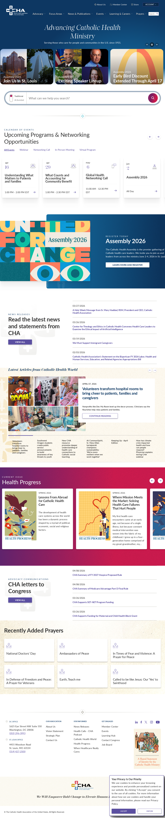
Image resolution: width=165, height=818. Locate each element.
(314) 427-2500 (17, 751)
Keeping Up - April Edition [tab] (119, 441)
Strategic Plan (53, 735)
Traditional (18, 96)
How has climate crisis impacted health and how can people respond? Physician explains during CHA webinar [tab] (144, 448)
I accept (123, 811)
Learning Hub (108, 735)
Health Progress (82, 743)
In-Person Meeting (64, 149)
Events (105, 731)
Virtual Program (88, 149)
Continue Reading (100, 415)
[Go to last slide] (147, 45)
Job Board (107, 744)
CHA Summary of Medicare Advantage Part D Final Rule (100, 588)
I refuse (149, 811)
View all (20, 342)
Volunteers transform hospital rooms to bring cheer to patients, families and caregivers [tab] (20, 447)
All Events (9, 149)
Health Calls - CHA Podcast (83, 733)
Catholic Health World (85, 739)
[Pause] (152, 44)
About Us (50, 726)
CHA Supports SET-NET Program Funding (93, 602)
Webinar (24, 149)
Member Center (110, 726)
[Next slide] (157, 45)
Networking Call (42, 149)
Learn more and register (128, 264)
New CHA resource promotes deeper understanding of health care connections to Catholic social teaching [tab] (69, 448)
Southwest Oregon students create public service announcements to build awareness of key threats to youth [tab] (45, 448)
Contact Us (51, 740)
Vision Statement (54, 731)
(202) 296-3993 (17, 733)
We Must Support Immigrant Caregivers (92, 342)
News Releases (81, 726)
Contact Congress (111, 740)
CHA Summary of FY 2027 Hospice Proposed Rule (97, 574)
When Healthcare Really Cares (86, 750)
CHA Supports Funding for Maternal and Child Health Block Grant (105, 615)
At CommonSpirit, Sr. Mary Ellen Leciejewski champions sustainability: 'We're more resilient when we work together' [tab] (95, 448)
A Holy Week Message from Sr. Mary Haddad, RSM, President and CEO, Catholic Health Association (112, 311)
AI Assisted (19, 100)
